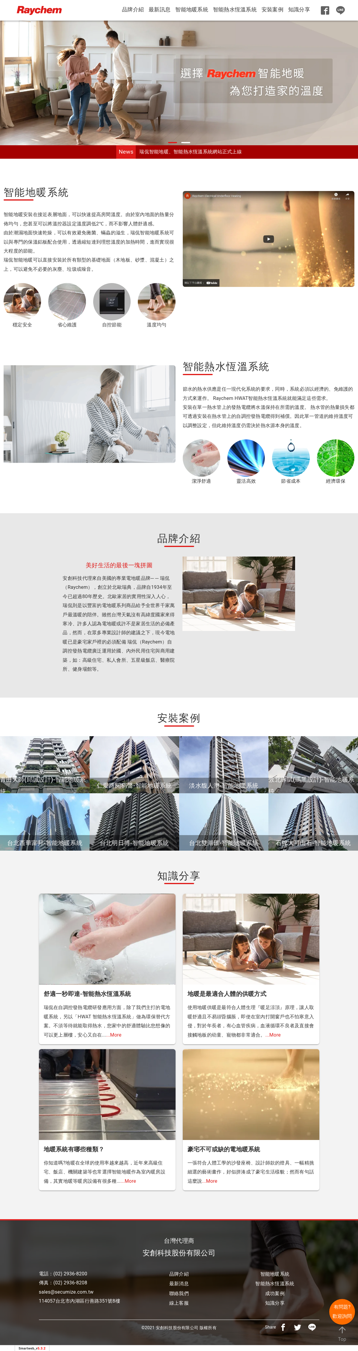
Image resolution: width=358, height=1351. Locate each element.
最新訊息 (159, 9)
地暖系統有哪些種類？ (74, 1149)
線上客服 (179, 1303)
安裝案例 (272, 9)
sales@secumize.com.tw (66, 1292)
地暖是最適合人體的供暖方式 (227, 993)
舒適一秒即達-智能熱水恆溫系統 (87, 993)
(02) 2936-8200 (70, 1274)
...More (113, 1035)
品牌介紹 (133, 9)
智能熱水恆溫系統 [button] (235, 9)
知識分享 (299, 9)
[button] (172, 142)
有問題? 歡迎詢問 (342, 1311)
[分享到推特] (298, 1327)
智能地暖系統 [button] (191, 9)
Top (342, 1333)
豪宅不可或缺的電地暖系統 (224, 1149)
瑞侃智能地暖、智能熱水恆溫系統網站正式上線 (190, 152)
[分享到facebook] (283, 1327)
